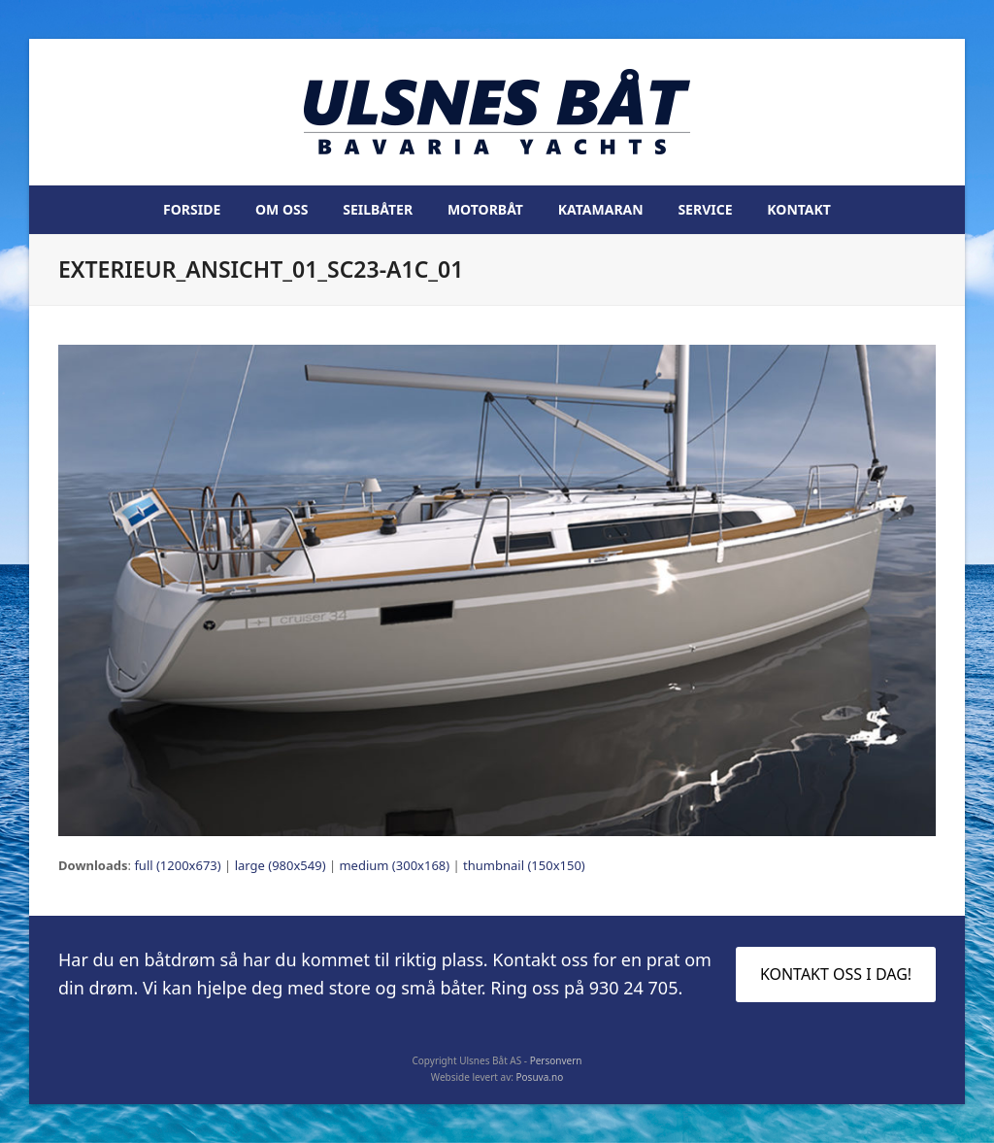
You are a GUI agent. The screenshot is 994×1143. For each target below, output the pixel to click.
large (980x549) (280, 865)
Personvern (556, 1060)
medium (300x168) (394, 865)
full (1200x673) (177, 865)
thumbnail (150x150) (524, 865)
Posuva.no (540, 1077)
